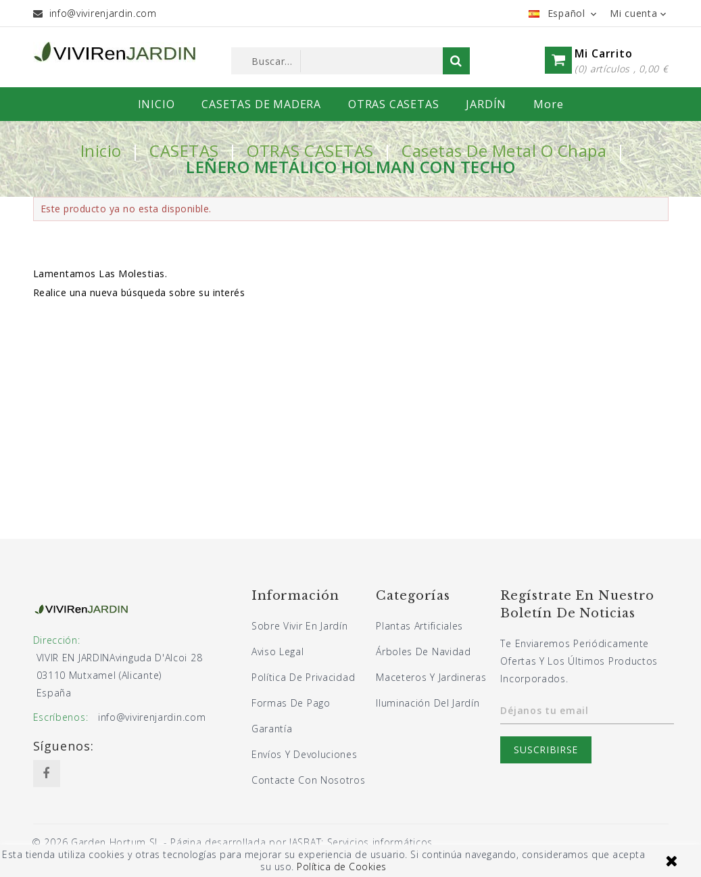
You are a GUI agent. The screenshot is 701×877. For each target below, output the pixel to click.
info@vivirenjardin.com (103, 13)
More (548, 104)
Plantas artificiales (419, 625)
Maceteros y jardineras (431, 677)
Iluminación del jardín (427, 702)
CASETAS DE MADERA (261, 104)
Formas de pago (291, 702)
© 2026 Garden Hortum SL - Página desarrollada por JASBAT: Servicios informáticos (232, 842)
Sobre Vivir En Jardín (299, 625)
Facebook (46, 773)
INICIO (156, 104)
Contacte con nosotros (308, 780)
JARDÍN (486, 104)
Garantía (272, 728)
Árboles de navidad (423, 651)
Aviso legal (277, 651)
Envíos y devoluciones (304, 754)
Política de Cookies (342, 866)
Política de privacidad (303, 677)
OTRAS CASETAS (393, 104)
